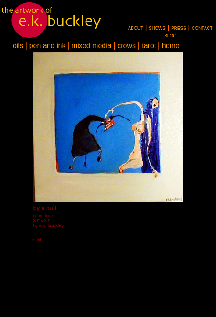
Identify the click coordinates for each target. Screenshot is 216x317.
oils (18, 45)
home (171, 45)
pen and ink (47, 45)
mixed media (92, 45)
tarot (149, 45)
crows (126, 45)
